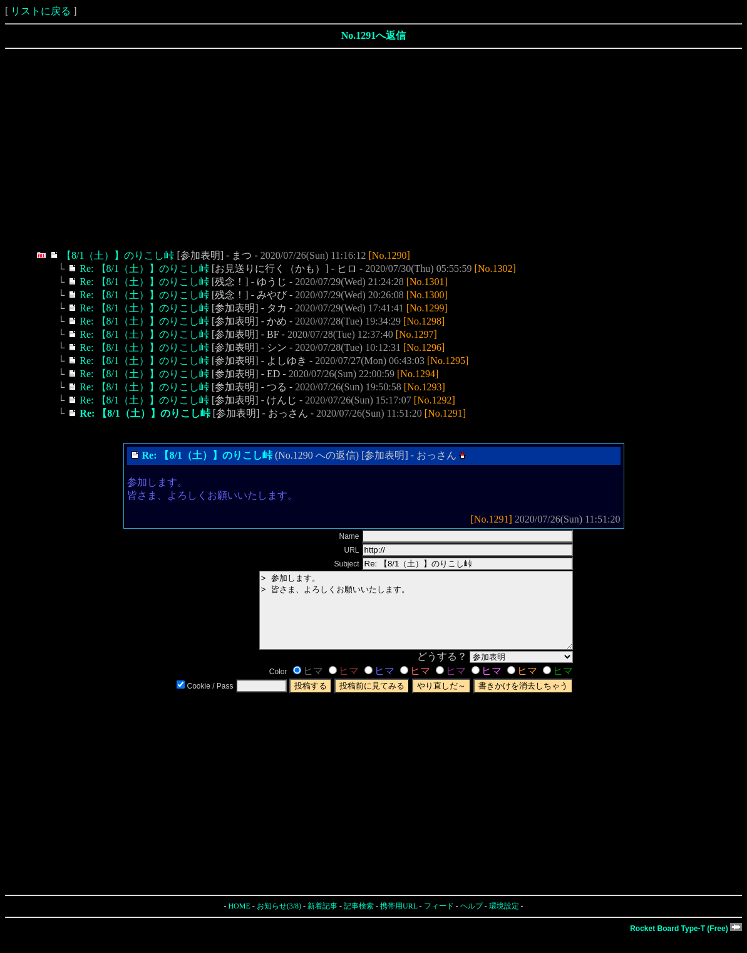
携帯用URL (399, 921)
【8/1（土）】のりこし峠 (117, 255)
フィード (439, 921)
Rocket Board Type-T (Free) (686, 943)
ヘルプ (471, 921)
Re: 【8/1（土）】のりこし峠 (144, 268)
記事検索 (359, 921)
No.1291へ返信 (373, 35)
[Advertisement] (373, 149)
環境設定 (504, 921)
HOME (239, 921)
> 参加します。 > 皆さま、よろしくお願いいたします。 (397, 618)
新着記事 (322, 921)
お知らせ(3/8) (279, 921)
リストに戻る (41, 11)
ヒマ (308, 685)
